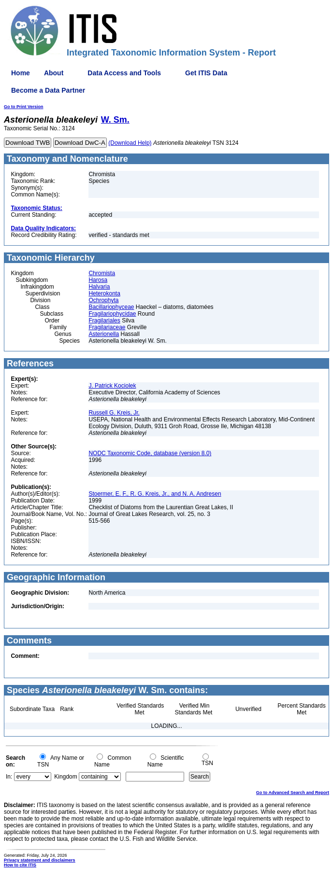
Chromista (101, 273)
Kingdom (65, 776)
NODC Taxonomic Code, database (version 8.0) (149, 453)
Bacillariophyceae (111, 307)
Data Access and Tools (124, 73)
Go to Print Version (23, 106)
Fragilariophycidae (112, 313)
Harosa (97, 280)
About (53, 73)
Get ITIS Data (206, 73)
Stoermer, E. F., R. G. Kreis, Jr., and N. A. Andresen (154, 493)
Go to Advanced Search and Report (292, 792)
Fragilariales (104, 320)
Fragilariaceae (106, 327)
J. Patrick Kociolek (112, 385)
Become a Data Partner (48, 90)
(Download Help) (129, 142)
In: (9, 776)
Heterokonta (104, 293)
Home (20, 73)
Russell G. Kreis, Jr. (113, 412)
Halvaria (99, 286)
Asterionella (103, 334)
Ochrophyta (103, 300)
